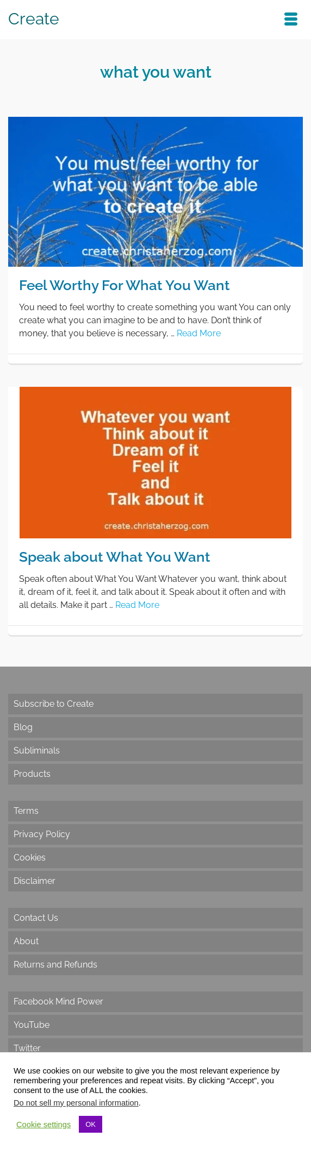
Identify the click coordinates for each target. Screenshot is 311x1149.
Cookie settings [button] (43, 1124)
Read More (199, 333)
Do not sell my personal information (76, 1102)
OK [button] (90, 1124)
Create (33, 18)
